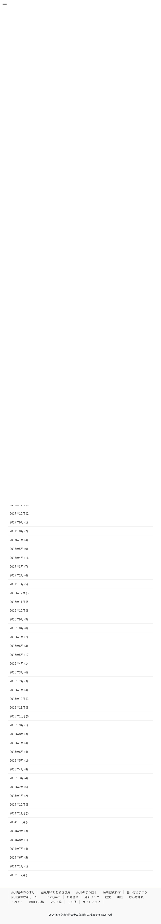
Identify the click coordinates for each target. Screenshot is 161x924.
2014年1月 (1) (19, 866)
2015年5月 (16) (20, 760)
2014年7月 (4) (19, 848)
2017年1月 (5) (19, 584)
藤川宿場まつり (137, 892)
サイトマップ (91, 902)
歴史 (108, 897)
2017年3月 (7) (19, 566)
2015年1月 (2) (19, 795)
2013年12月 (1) (20, 875)
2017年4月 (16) (20, 558)
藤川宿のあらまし (23, 892)
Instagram (53, 897)
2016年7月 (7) (19, 637)
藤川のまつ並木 (86, 892)
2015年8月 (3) (19, 734)
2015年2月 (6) (19, 787)
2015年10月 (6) (20, 716)
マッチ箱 (56, 902)
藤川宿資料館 (112, 892)
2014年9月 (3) (19, 831)
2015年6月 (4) (19, 752)
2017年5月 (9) (19, 549)
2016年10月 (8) (20, 610)
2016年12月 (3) (20, 593)
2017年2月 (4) (19, 575)
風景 (120, 897)
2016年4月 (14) (20, 663)
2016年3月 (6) (19, 672)
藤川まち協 (36, 902)
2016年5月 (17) (20, 655)
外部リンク (91, 897)
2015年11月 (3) (20, 707)
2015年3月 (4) (19, 778)
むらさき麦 (136, 897)
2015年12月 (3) (20, 699)
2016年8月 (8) (19, 628)
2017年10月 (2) (20, 513)
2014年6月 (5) (19, 857)
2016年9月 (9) (19, 619)
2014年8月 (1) (19, 840)
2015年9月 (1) (19, 725)
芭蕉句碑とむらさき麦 (55, 892)
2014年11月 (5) (20, 813)
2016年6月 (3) (19, 646)
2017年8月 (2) (19, 531)
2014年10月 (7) (20, 822)
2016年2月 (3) (19, 681)
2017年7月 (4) (19, 540)
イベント (17, 902)
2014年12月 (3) (20, 804)
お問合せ (72, 897)
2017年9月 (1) (19, 522)
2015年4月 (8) (19, 769)
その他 (72, 902)
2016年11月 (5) (20, 602)
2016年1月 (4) (19, 690)
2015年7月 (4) (19, 743)
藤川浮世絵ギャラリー (26, 897)
